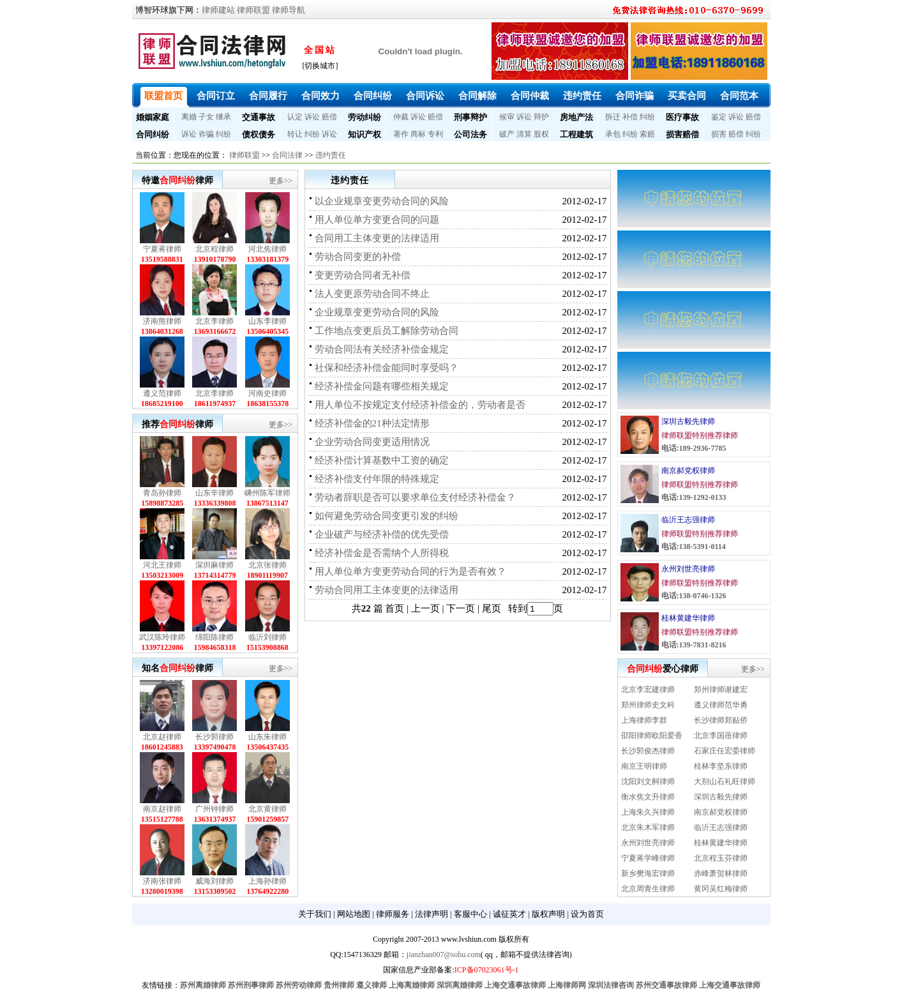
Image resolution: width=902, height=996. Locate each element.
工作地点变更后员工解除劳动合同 (386, 331)
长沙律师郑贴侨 (721, 720)
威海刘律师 (214, 881)
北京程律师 (214, 249)
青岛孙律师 (162, 492)
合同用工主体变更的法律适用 (377, 238)
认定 (295, 116)
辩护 (541, 116)
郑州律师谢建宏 (721, 689)
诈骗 (206, 134)
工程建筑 (576, 134)
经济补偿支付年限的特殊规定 (377, 479)
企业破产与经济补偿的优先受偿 (382, 534)
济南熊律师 (162, 321)
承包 (612, 134)
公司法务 (470, 134)
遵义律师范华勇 (721, 704)
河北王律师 (162, 565)
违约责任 (582, 96)
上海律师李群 (644, 720)
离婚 (189, 116)
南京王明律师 (644, 766)
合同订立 (216, 96)
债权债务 (258, 134)
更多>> (281, 180)
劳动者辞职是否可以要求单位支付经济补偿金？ (415, 497)
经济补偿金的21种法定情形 (372, 423)
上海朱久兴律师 (648, 812)
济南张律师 (162, 881)
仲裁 (401, 116)
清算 (524, 134)
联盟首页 (163, 96)
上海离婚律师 (412, 985)
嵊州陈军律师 (267, 492)
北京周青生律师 (648, 888)
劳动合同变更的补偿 (358, 257)
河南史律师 (267, 393)
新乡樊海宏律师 (648, 873)
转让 (295, 134)
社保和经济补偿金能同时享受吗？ (386, 368)
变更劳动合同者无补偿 (362, 275)
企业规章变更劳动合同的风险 (377, 312)
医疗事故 (682, 117)
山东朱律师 (267, 736)
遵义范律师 (162, 393)
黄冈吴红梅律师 (721, 888)
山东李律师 (267, 321)
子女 (206, 116)
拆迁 (612, 116)
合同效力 (320, 96)
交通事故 (258, 117)
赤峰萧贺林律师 (721, 873)
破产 (507, 134)
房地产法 (576, 117)
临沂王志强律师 (688, 519)
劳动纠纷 (364, 117)
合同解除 (477, 96)
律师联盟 (253, 10)
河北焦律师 (267, 249)
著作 (401, 134)
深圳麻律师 (214, 565)
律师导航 (288, 10)
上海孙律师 (267, 881)
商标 (418, 134)
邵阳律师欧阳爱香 (651, 735)
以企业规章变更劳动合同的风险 (382, 201)
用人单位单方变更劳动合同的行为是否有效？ (410, 571)
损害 (718, 134)
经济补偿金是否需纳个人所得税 (382, 553)
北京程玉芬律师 (721, 858)
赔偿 (329, 116)
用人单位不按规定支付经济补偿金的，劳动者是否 (420, 405)
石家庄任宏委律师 (724, 750)
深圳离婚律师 (460, 985)
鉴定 (718, 116)
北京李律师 (214, 321)
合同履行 (268, 96)
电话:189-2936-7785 (693, 448)
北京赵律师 (162, 736)
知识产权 (364, 134)
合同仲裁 (530, 96)
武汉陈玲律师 (162, 637)
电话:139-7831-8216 (693, 644)
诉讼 (312, 116)
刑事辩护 (470, 117)
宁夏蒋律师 (162, 249)
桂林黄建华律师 (688, 618)
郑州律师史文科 (648, 704)
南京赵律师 (162, 808)
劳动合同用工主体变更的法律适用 (386, 590)
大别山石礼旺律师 (724, 781)
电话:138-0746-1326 (693, 595)
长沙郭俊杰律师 (648, 750)
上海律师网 (567, 985)
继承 (223, 116)
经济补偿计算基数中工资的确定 (382, 460)
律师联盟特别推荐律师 (699, 435)
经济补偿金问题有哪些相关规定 (382, 386)
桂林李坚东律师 (721, 766)
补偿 (630, 116)
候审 (507, 116)
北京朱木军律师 (648, 827)
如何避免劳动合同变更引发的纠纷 (386, 516)
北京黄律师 (267, 808)
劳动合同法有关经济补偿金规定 (382, 349)
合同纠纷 (373, 96)
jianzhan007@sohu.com (444, 954)
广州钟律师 (214, 808)
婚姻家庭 (152, 117)
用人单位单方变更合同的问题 (377, 220)
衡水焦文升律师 (648, 796)
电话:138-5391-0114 (693, 546)
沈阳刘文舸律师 (648, 781)
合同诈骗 (634, 96)
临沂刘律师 (267, 637)
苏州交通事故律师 (666, 985)
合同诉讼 (425, 96)
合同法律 (287, 155)
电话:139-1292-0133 (693, 497)
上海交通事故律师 (515, 985)
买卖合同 (687, 96)
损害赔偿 (682, 134)
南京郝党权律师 (688, 470)
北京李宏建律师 (648, 689)
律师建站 (218, 10)
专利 (435, 134)
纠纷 (647, 116)
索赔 (647, 134)
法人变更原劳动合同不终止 (372, 294)
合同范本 (739, 96)
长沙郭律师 (214, 736)
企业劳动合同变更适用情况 (372, 442)
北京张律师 (267, 565)
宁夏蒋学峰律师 (648, 858)
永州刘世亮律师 (688, 568)
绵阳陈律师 (214, 637)
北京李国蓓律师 (721, 735)
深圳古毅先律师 (688, 421)
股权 (541, 134)
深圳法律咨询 (611, 985)
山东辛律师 (214, 492)
